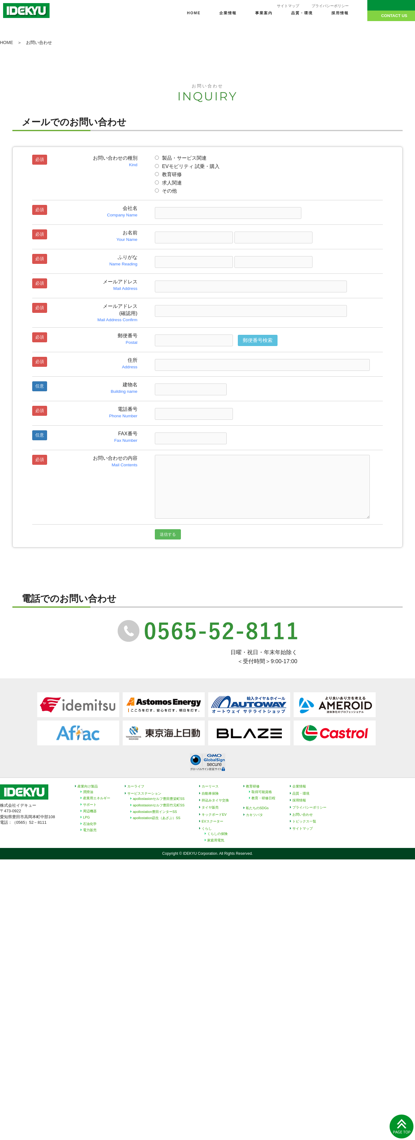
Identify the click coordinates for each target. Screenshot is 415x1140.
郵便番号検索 (258, 340)
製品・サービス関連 (181, 158)
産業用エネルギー (96, 798)
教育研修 (168, 174)
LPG (86, 817)
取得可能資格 (261, 792)
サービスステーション (144, 793)
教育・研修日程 (263, 798)
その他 (166, 190)
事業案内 (264, 13)
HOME (194, 13)
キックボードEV (214, 814)
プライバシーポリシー (330, 6)
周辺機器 (90, 811)
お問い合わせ (302, 814)
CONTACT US (394, 15)
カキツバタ (254, 815)
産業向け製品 (87, 786)
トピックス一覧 (304, 821)
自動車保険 (210, 793)
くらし (207, 828)
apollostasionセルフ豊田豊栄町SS (159, 799)
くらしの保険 (217, 834)
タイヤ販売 (210, 807)
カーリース (210, 786)
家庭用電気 (215, 840)
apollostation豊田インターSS (155, 812)
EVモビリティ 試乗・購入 (187, 166)
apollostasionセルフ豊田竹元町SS (159, 805)
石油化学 (90, 824)
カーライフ (135, 786)
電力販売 (90, 830)
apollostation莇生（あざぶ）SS (156, 818)
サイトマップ (288, 6)
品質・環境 (302, 13)
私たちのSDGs (257, 808)
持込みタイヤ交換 (215, 800)
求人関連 (168, 182)
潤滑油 (88, 792)
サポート (90, 804)
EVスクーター (212, 821)
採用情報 (340, 13)
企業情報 (228, 13)
